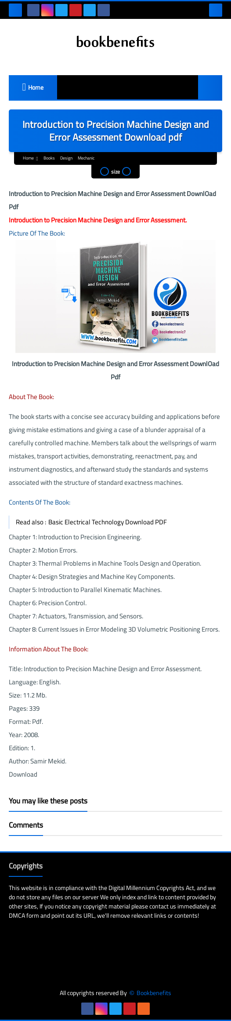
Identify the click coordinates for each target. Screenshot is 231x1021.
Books (49, 158)
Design (66, 158)
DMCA (17, 915)
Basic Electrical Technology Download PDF (107, 522)
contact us (162, 906)
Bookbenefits (154, 993)
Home (35, 87)
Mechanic (86, 158)
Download (23, 774)
